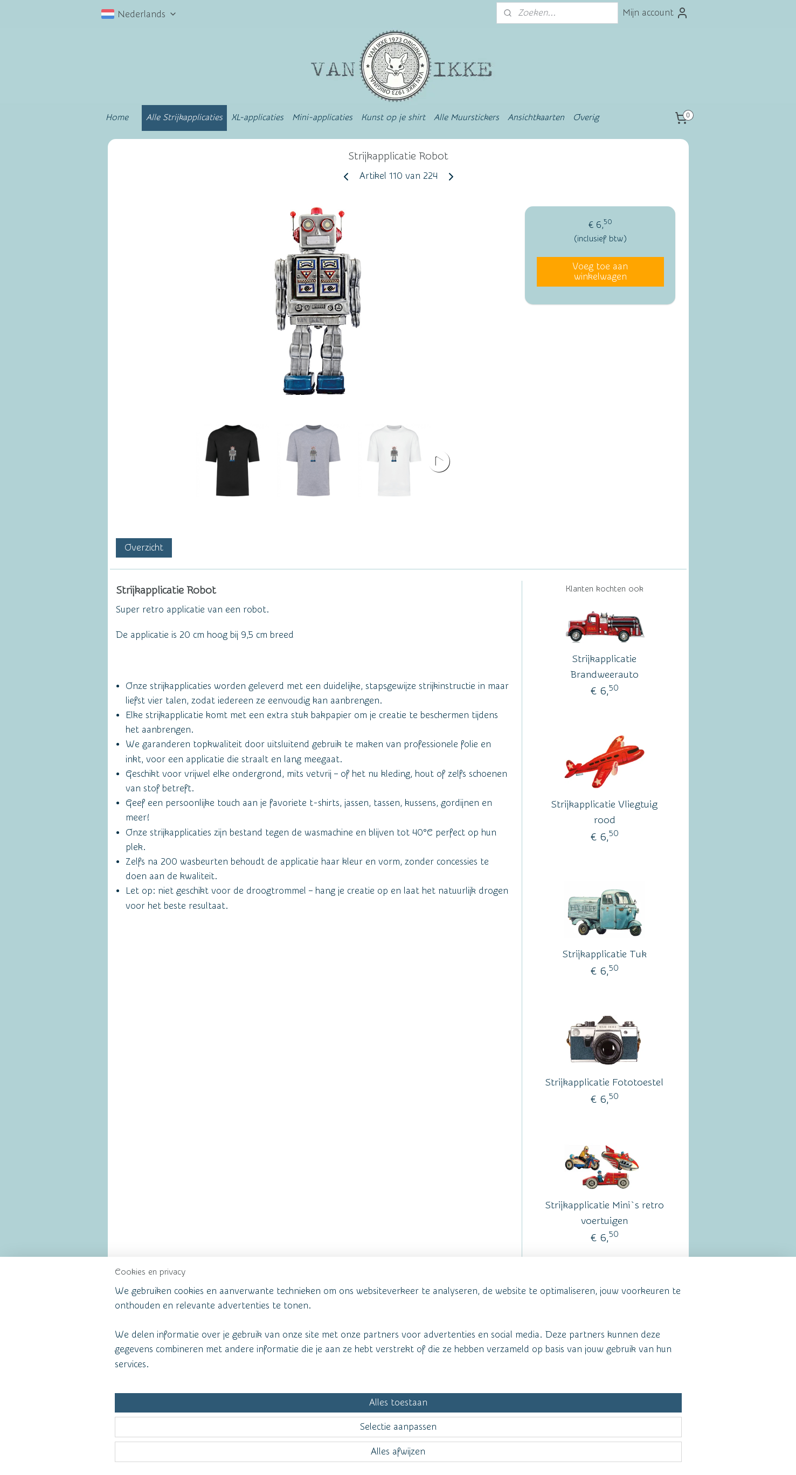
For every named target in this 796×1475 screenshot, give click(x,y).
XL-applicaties (257, 117)
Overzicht (143, 547)
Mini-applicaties (322, 117)
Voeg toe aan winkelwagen (600, 271)
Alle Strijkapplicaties (184, 117)
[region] (327, 1424)
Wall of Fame (266, 1328)
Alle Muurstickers (466, 117)
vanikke (602, 1326)
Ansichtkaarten (536, 117)
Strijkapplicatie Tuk (604, 955)
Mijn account (655, 12)
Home (117, 117)
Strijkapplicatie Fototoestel (604, 1083)
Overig (586, 117)
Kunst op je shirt (393, 117)
